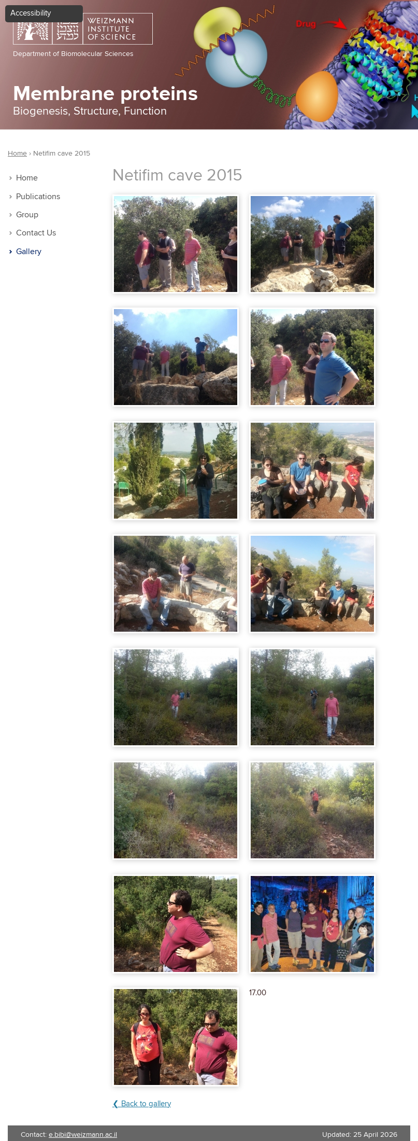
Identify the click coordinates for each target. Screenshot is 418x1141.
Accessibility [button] (30, 13)
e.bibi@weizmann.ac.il (83, 1134)
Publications (38, 197)
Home (27, 178)
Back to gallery (146, 1104)
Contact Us (36, 233)
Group (27, 215)
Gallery (28, 252)
